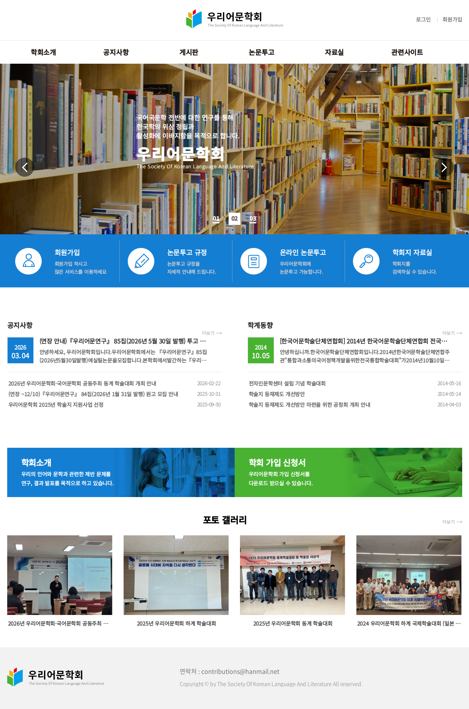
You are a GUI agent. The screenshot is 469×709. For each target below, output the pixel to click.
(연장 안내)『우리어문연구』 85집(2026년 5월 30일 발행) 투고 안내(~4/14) (134, 340)
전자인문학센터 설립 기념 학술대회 (355, 383)
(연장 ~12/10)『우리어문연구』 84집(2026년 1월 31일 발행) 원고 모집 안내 (114, 394)
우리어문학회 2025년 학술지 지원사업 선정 (114, 404)
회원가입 (452, 19)
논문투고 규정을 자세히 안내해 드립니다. (191, 267)
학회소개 (43, 52)
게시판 (188, 52)
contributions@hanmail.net (240, 671)
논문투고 (261, 52)
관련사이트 (407, 52)
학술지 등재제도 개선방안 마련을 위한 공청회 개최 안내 (355, 404)
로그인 (423, 19)
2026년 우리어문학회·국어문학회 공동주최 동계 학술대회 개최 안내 (114, 383)
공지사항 (116, 52)
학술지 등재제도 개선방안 (355, 394)
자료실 (334, 52)
